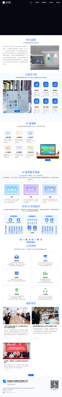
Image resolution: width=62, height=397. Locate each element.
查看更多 (31, 375)
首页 (31, 2)
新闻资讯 (44, 2)
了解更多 (17, 111)
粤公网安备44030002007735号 (9, 392)
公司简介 (37, 2)
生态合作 (58, 2)
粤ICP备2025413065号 (7, 391)
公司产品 (51, 2)
